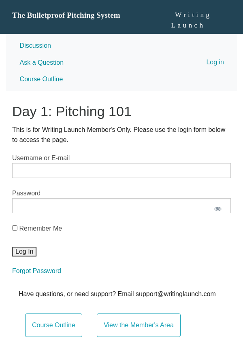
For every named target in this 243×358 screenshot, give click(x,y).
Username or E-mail (41, 158)
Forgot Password (36, 270)
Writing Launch (191, 20)
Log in (215, 62)
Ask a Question (42, 62)
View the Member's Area (139, 325)
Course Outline (41, 79)
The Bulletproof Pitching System (66, 15)
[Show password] (218, 209)
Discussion (35, 45)
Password (26, 193)
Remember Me (37, 228)
